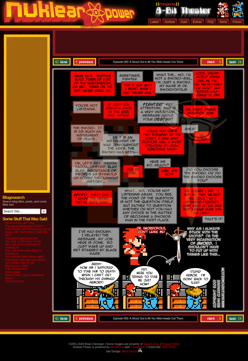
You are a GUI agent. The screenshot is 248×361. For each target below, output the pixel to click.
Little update (12, 271)
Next (212, 61)
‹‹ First (62, 61)
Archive (170, 22)
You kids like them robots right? (24, 256)
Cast (184, 22)
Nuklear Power (68, 15)
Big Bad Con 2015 (16, 265)
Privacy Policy (170, 343)
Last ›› (234, 61)
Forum (237, 22)
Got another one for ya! (19, 262)
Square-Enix (151, 343)
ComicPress (138, 346)
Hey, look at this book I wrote (23, 241)
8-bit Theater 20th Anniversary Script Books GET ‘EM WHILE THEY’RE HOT (28, 232)
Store (223, 22)
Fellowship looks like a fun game (25, 259)
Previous (84, 61)
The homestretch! (16, 268)
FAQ (211, 22)
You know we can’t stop (20, 222)
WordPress (117, 346)
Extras (197, 22)
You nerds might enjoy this (21, 238)
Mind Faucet (132, 351)
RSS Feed (168, 346)
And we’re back (14, 281)
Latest (154, 22)
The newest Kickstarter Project (24, 225)
